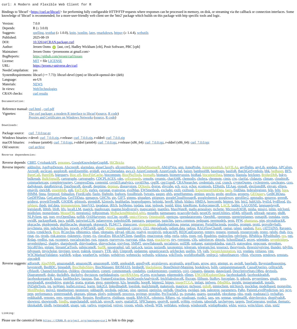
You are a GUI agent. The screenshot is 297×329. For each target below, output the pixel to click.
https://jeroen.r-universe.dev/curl (55, 66)
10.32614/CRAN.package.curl (53, 43)
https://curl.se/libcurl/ (45, 12)
